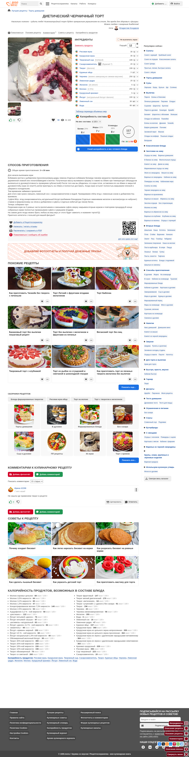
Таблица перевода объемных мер (91, 111)
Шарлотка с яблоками (160, 114)
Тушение (173, 279)
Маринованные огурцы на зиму (156, 168)
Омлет (146, 239)
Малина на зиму (150, 207)
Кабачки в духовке (151, 288)
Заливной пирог (150, 132)
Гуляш (161, 252)
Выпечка (150, 93)
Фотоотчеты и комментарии (94, 717)
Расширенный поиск (91, 712)
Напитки (150, 323)
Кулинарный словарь (57, 722)
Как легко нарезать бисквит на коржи (73, 548)
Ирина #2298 (20, 488)
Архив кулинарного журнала (61, 738)
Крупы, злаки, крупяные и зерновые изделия (156, 456)
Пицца (169, 247)
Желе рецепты (167, 393)
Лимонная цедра (87, 81)
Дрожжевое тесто (151, 403)
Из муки (90, 443)
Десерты (150, 389)
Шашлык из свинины (152, 265)
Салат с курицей (150, 55)
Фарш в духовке (150, 296)
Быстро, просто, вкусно (157, 370)
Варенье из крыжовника (153, 194)
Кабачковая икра (167, 181)
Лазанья (147, 252)
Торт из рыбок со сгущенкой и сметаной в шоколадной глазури (70, 372)
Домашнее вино (164, 327)
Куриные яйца (86, 72)
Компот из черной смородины (155, 336)
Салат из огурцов (151, 59)
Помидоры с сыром (168, 437)
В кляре (162, 247)
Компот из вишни (151, 332)
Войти (175, 3)
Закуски (150, 342)
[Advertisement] (161, 25)
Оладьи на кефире (151, 136)
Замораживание (150, 292)
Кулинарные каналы (91, 728)
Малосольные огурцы (167, 160)
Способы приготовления (157, 270)
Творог (83, 68)
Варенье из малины (152, 220)
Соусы (149, 418)
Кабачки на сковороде (160, 279)
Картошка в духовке (167, 288)
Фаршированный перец (153, 301)
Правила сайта (17, 717)
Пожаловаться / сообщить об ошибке (31, 235)
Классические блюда (156, 146)
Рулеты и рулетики (159, 346)
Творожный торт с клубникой (25, 371)
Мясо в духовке (167, 305)
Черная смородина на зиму (154, 190)
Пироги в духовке (151, 110)
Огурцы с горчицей (168, 220)
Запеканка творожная (152, 243)
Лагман (155, 252)
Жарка (156, 275)
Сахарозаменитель (88, 64)
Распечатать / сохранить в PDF (28, 230)
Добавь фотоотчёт (19, 474)
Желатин (84, 85)
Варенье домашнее (165, 155)
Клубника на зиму (169, 216)
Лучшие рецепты (55, 712)
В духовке (148, 275)
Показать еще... (128, 387)
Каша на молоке (169, 243)
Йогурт (83, 97)
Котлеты (162, 230)
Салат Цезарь (149, 64)
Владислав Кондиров (126, 28)
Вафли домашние (151, 127)
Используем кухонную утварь (160, 467)
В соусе (147, 279)
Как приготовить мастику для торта (116, 582)
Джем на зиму (163, 164)
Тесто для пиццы (165, 403)
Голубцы (159, 239)
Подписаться (154, 725)
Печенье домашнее (151, 101)
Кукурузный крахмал (89, 93)
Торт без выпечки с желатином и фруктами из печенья (70, 333)
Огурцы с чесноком (151, 437)
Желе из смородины (152, 173)
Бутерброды (152, 428)
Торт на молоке (81, 399)
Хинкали (169, 234)
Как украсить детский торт (67, 582)
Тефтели (161, 256)
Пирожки (164, 101)
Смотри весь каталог (156, 479)
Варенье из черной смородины (161, 447)
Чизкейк (170, 123)
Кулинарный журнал (57, 733)
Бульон (161, 87)
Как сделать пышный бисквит (25, 582)
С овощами (151, 433)
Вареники (160, 234)
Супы (148, 83)
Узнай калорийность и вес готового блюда (102, 149)
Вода (82, 105)
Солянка (173, 87)
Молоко (83, 89)
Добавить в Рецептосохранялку (28, 222)
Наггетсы (169, 355)
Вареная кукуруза (151, 462)
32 (14, 120)
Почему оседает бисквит (22, 548)
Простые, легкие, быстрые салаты (157, 68)
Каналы (74, 4)
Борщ (155, 87)
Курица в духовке (165, 296)
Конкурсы (92, 4)
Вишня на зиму (167, 173)
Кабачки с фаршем (167, 441)
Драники (162, 123)
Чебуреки (167, 239)
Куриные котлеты (151, 260)
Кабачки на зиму (170, 177)
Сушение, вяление (151, 309)
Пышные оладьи (166, 136)
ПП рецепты (57, 443)
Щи (167, 87)
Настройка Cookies (19, 733)
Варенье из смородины (153, 177)
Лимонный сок (86, 101)
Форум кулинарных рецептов (95, 722)
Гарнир (149, 379)
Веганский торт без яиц (109, 332)
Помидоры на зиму (151, 181)
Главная (14, 712)
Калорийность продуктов (87, 33)
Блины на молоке (151, 123)
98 (58, 120)
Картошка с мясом (151, 441)
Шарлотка (156, 106)
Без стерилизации (166, 203)
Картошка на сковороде (153, 314)
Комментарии (49, 32)
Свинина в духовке (151, 318)
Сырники (147, 106)
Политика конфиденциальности (25, 722)
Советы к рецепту (66, 33)
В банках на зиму (151, 160)
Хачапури (163, 110)
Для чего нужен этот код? (128, 239)
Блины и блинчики (158, 97)
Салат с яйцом (150, 72)
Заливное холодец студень (154, 350)
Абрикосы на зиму (167, 199)
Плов (146, 234)
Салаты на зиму (150, 186)
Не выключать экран (127, 40)
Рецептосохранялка (60, 4)
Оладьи (172, 101)
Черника (83, 76)
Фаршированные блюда (153, 283)
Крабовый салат (165, 55)
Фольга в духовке (151, 471)
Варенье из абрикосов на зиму (156, 212)
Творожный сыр (87, 60)
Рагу (152, 239)
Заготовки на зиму (154, 151)
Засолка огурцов (150, 203)
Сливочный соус (150, 422)
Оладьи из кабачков (152, 119)
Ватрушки (148, 140)
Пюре (146, 383)
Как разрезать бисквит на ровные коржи (115, 549)
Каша (156, 230)
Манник (161, 132)
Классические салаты (167, 59)
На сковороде (165, 275)
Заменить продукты (84, 45)
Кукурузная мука (87, 56)
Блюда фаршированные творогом (27, 399)
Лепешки (173, 114)
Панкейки (165, 119)
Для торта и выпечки (156, 360)
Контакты (14, 738)
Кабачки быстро (150, 374)
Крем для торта (150, 364)
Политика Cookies (18, 728)
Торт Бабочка (104, 293)
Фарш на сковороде (151, 305)
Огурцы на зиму (150, 155)
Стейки (152, 234)
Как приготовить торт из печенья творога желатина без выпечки (114, 372)
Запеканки (171, 230)
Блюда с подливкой (166, 260)
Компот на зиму (150, 164)
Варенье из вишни (151, 199)
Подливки (162, 422)
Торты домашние (154, 78)
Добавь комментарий (48, 474)
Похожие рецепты (33, 33)
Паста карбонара (151, 247)
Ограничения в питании (157, 408)
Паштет (161, 355)
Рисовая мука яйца (58, 399)
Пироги (147, 97)
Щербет (147, 393)
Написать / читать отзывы (25, 226)
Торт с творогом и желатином (108, 399)
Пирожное (156, 393)
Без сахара (148, 413)
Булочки (165, 106)
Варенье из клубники (152, 216)
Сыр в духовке (164, 292)
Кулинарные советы (57, 717)
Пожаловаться (15, 33)
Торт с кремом (123, 443)
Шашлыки (148, 230)
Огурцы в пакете (150, 355)
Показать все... (129, 460)
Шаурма (147, 346)
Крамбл (171, 110)
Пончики (163, 127)
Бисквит (147, 114)
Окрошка (147, 87)
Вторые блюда (153, 226)
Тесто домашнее (153, 398)
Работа (83, 4)
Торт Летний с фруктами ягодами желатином (71, 294)
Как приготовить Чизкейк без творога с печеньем (29, 294)
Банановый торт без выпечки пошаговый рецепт (25, 333)
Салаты (149, 51)
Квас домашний (150, 327)
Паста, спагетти (150, 256)
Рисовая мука (86, 51)
